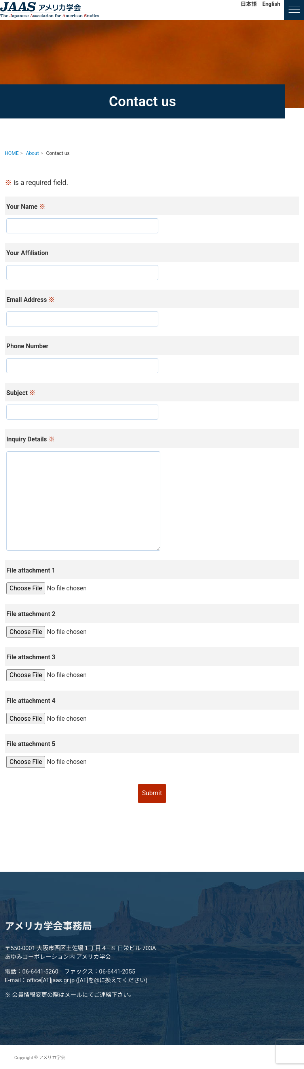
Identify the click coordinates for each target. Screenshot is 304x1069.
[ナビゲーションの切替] (294, 10)
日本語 (249, 4)
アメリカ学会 (49, 10)
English (271, 4)
